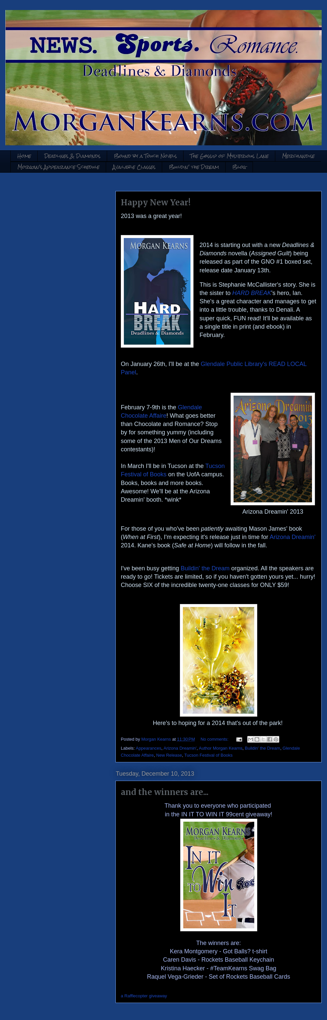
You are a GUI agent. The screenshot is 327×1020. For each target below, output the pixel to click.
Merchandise (298, 156)
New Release (169, 755)
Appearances (148, 748)
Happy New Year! (156, 202)
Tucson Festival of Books (208, 755)
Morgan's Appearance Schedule (58, 167)
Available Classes (134, 167)
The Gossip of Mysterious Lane (229, 156)
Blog (239, 167)
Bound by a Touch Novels (145, 156)
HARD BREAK (251, 293)
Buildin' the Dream (194, 167)
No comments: (215, 739)
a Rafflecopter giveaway (144, 995)
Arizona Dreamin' (293, 537)
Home (24, 156)
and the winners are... (165, 792)
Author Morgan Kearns (221, 748)
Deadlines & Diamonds (72, 156)
